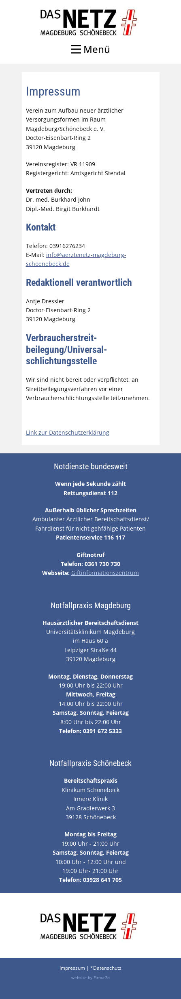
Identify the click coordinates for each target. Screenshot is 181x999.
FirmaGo (102, 977)
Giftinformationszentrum (105, 573)
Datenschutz (107, 967)
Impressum (72, 967)
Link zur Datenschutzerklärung (67, 432)
